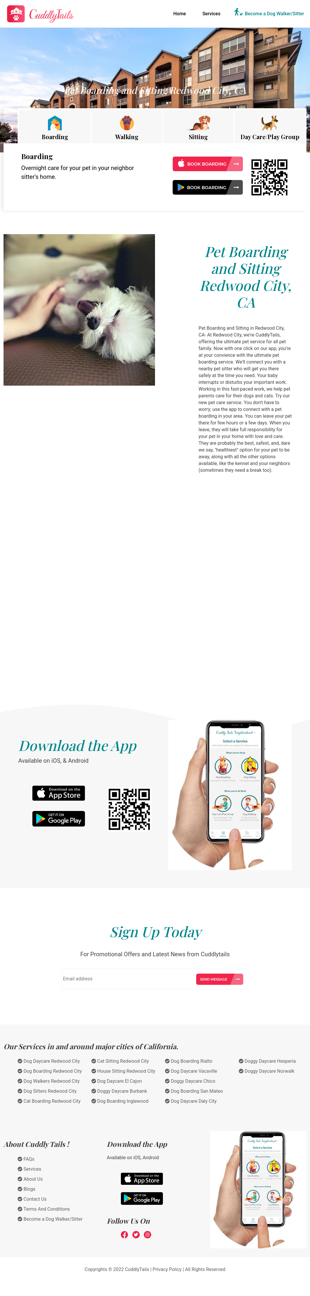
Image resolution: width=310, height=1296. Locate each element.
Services (211, 13)
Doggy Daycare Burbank (119, 1091)
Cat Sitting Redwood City (120, 1061)
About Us (30, 1179)
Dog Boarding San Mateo (194, 1091)
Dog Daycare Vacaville (191, 1071)
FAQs (26, 1159)
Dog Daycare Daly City (191, 1101)
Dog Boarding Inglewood (120, 1101)
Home (180, 13)
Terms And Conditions (44, 1209)
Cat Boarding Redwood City (49, 1101)
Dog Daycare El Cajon (116, 1081)
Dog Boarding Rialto (188, 1061)
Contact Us (32, 1199)
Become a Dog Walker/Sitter (274, 13)
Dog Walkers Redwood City (49, 1081)
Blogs (26, 1189)
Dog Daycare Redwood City (49, 1061)
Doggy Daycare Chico (190, 1081)
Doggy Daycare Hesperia (267, 1061)
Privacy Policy (167, 1269)
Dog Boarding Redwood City (50, 1071)
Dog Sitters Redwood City (47, 1091)
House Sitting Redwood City (123, 1071)
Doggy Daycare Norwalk (266, 1071)
